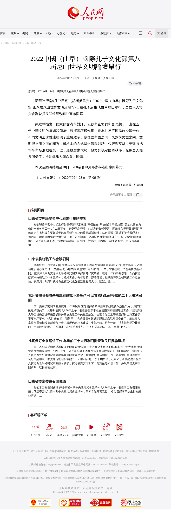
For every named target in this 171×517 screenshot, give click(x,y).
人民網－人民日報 (103, 78)
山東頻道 (16, 43)
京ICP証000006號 (144, 478)
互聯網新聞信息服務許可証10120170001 (37, 471)
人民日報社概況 (20, 451)
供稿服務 (96, 451)
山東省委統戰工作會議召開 (48, 259)
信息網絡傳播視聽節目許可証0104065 (24, 478)
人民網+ (49, 429)
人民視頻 (91, 429)
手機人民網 (63, 429)
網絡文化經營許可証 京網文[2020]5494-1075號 (70, 478)
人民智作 (119, 429)
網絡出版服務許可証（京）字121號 (114, 478)
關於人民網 (37, 451)
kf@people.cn (55, 464)
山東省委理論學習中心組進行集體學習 (57, 218)
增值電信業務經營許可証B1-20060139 (81, 471)
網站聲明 (119, 451)
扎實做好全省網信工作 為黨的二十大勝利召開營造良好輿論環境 (76, 341)
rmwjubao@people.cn (131, 464)
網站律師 (131, 451)
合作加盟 (84, 451)
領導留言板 (77, 429)
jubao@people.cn (118, 458)
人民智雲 (105, 429)
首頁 (2, 33)
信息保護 (142, 451)
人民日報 (35, 429)
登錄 (163, 33)
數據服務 (108, 451)
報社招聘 (50, 451)
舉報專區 (89, 33)
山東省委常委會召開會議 (47, 381)
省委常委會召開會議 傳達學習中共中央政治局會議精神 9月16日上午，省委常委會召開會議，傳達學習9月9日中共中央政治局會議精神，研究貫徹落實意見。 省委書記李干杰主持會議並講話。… (84, 391)
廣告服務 (73, 451)
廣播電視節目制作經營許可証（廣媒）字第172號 (129, 471)
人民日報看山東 (33, 43)
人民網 (4, 43)
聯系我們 (154, 451)
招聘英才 (61, 451)
